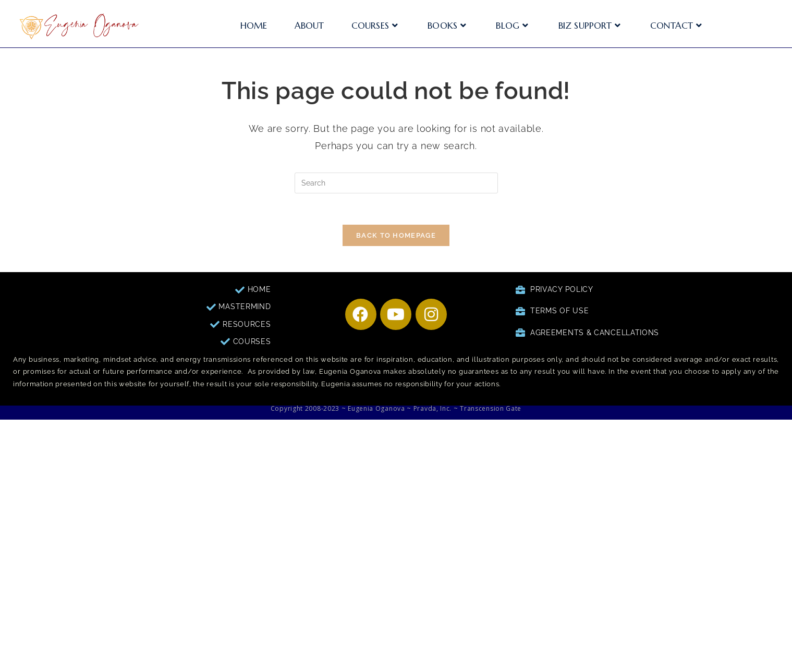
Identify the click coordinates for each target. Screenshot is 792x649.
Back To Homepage (396, 235)
